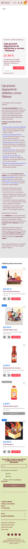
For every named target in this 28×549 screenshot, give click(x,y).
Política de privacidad (7, 524)
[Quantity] (6, 298)
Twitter (12, 535)
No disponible (14, 413)
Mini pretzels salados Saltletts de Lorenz (14, 163)
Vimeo (16, 535)
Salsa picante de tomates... (12, 368)
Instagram (19, 535)
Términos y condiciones (8, 522)
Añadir (20, 68)
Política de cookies (6, 527)
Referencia (6, 73)
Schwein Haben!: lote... (10, 330)
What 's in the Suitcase (12, 183)
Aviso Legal (4, 529)
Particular (8, 476)
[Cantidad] (10, 67)
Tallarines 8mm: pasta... (11, 406)
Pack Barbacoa (8, 444)
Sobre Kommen (6, 501)
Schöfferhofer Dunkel (9, 150)
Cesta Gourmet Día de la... (12, 291)
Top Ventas (5, 508)
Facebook (8, 535)
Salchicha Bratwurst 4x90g (10, 142)
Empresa (7, 473)
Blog (3, 506)
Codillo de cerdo (8, 504)
